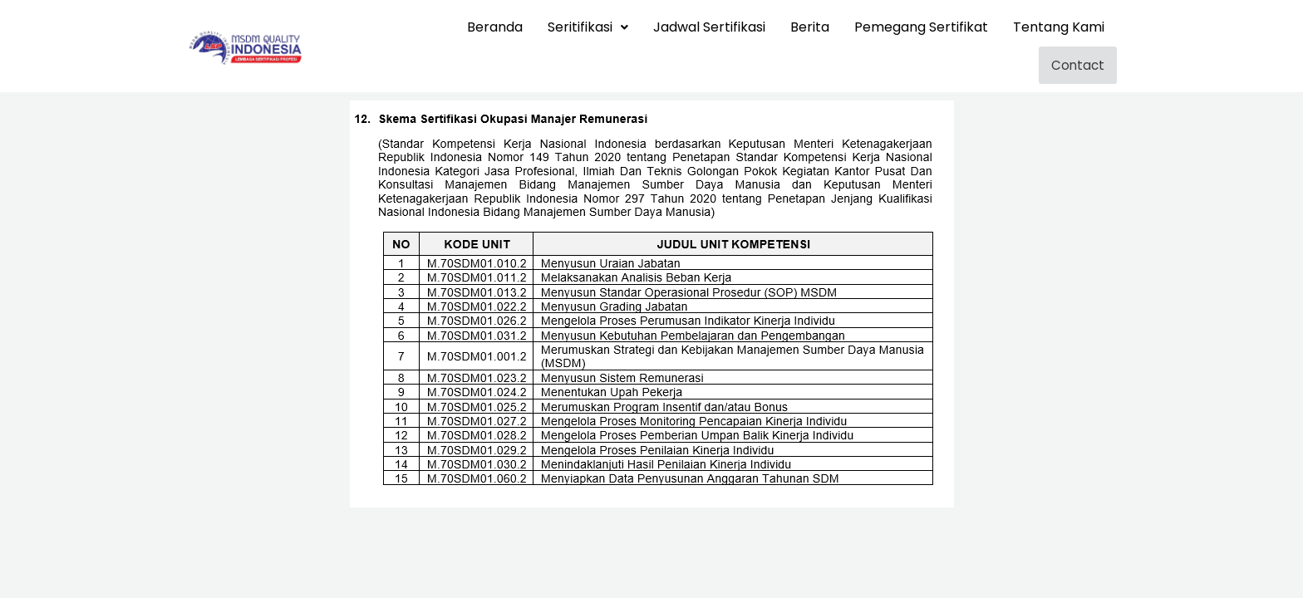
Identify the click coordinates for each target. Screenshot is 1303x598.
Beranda (495, 27)
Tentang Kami (1058, 27)
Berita (809, 27)
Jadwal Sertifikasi (709, 27)
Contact (1083, 63)
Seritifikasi (588, 27)
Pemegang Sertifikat (921, 27)
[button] (588, 27)
